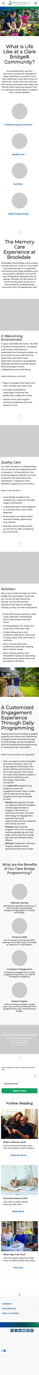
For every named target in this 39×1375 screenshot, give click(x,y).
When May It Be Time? (14, 1254)
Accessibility (24, 1339)
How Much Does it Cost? (15, 1198)
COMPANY (19, 1304)
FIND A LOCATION (19, 1313)
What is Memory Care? (14, 1142)
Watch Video (19, 1043)
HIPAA (4, 1337)
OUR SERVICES (19, 1308)
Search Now (19, 1091)
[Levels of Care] (19, 1083)
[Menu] (3, 3)
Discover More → (19, 1155)
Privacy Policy (14, 1337)
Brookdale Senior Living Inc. (18, 1345)
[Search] (35, 3)
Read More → (19, 1211)
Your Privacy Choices (12, 1350)
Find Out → (19, 1267)
